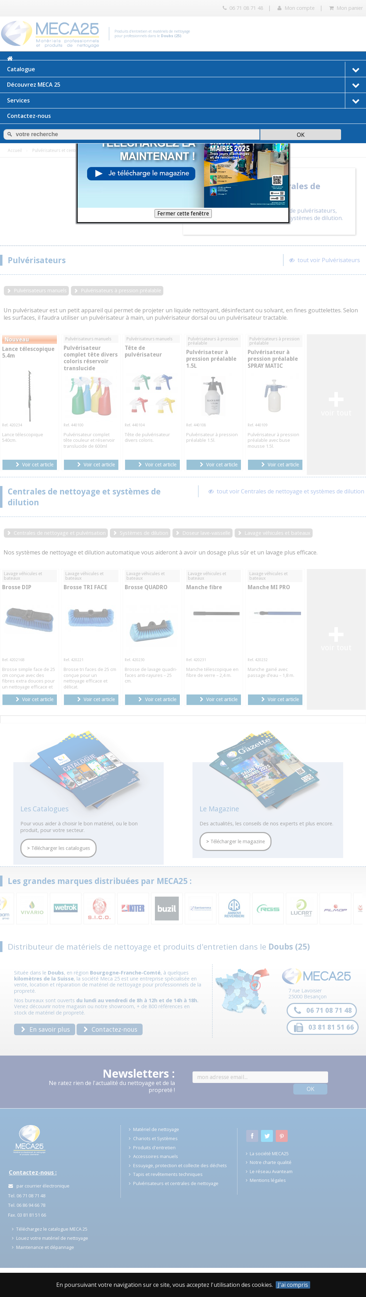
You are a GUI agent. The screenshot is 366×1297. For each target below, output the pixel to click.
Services (186, 100)
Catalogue (186, 69)
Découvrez (186, 85)
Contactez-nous (29, 116)
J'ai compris (293, 1285)
